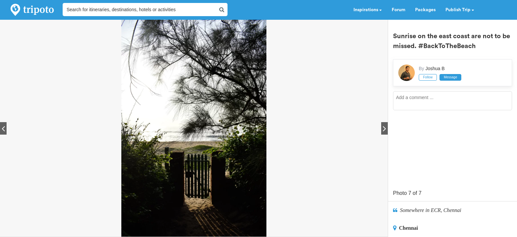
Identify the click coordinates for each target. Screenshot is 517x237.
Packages (425, 10)
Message (450, 77)
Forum (398, 10)
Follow (428, 77)
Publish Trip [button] (459, 10)
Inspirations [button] (367, 10)
